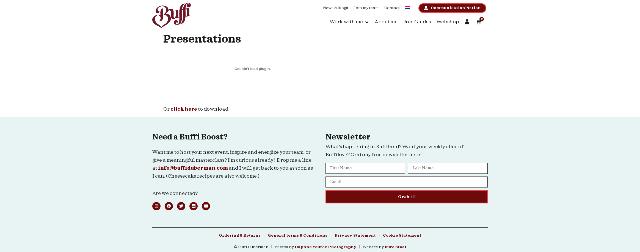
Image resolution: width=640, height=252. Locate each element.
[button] (349, 22)
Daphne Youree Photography (326, 247)
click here (183, 109)
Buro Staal (395, 247)
